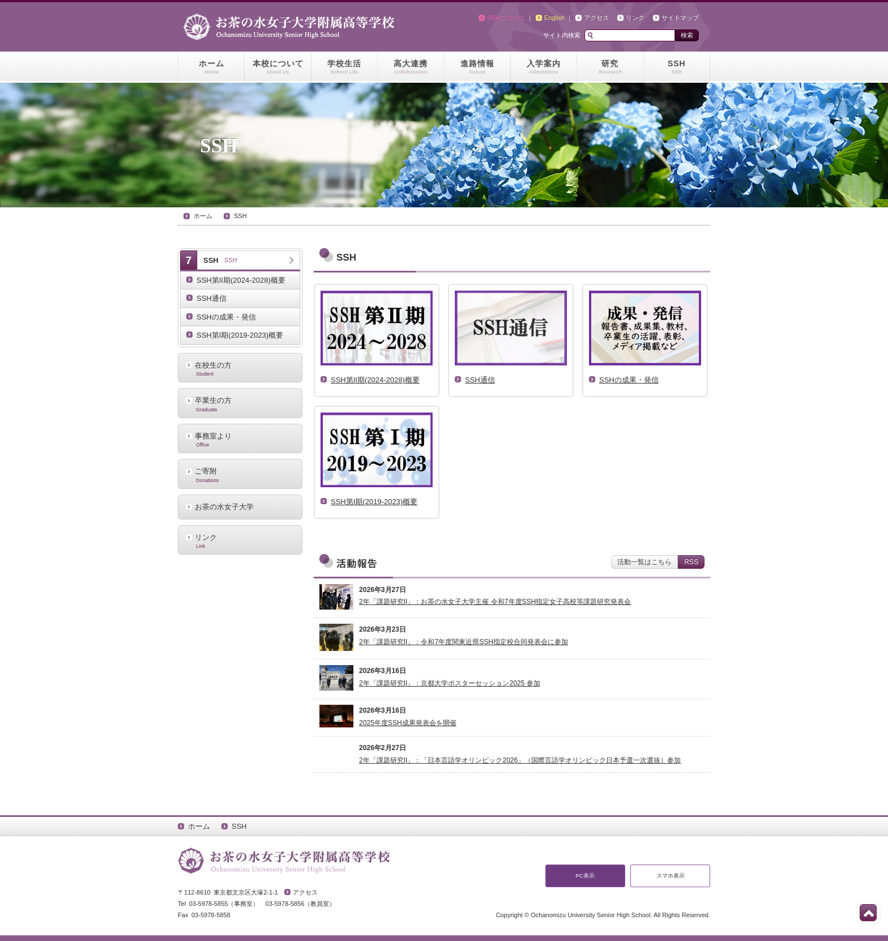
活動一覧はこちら (644, 562)
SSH (677, 67)
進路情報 (477, 67)
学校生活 (344, 67)
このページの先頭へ (868, 912)
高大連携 (411, 67)
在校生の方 (240, 369)
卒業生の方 (240, 404)
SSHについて (506, 17)
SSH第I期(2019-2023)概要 (240, 335)
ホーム (211, 67)
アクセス (596, 17)
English (554, 17)
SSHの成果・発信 (226, 317)
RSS (691, 562)
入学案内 (544, 67)
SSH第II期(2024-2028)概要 (241, 280)
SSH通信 (212, 298)
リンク (635, 17)
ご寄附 (240, 475)
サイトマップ (680, 17)
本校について (277, 67)
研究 (610, 67)
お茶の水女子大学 (224, 507)
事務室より (240, 440)
